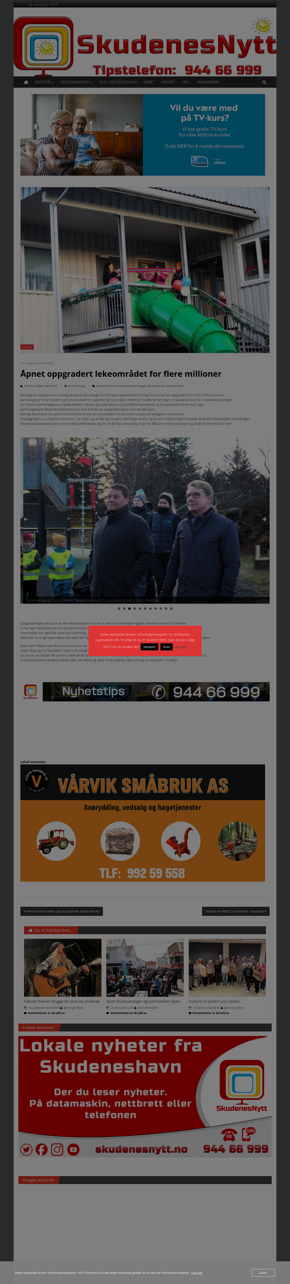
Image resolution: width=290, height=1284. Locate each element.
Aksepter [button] (149, 647)
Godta (263, 1273)
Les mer (180, 646)
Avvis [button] (166, 647)
